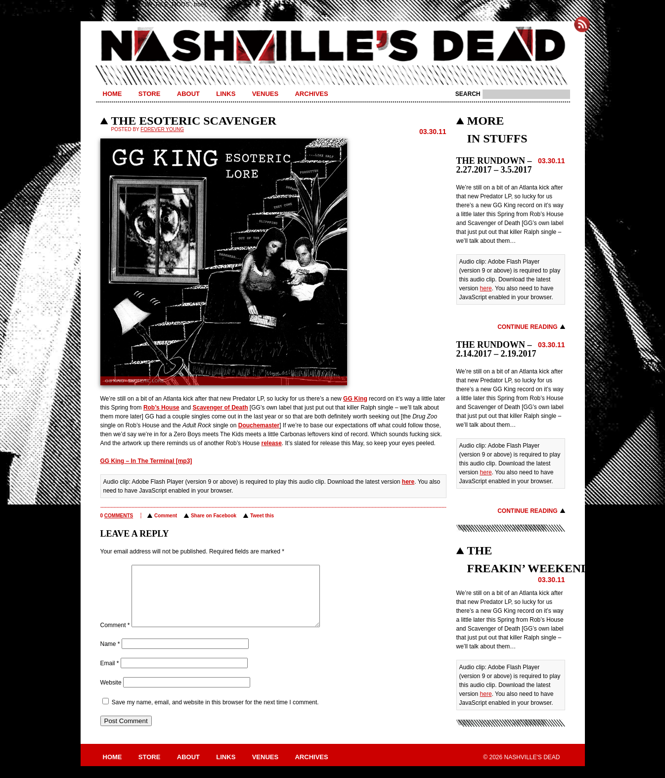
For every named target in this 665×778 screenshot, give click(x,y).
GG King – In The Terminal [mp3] (146, 461)
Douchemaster (258, 425)
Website (111, 694)
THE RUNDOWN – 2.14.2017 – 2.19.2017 (496, 349)
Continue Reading (527, 326)
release (271, 443)
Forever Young (162, 129)
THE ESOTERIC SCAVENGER (193, 120)
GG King (355, 398)
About (188, 93)
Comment (165, 515)
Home (112, 93)
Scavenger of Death (220, 407)
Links (225, 93)
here (408, 481)
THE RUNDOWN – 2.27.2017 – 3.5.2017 (494, 165)
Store (149, 93)
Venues (265, 93)
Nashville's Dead (332, 46)
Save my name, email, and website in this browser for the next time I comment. (215, 714)
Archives (311, 93)
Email (109, 675)
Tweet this (262, 515)
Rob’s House (161, 407)
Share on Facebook (213, 515)
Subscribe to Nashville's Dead (582, 24)
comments (118, 515)
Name (110, 655)
